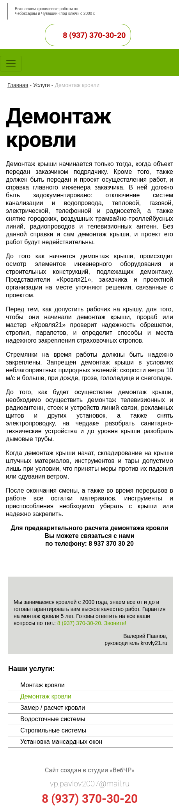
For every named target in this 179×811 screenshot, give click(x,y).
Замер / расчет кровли (52, 707)
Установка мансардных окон (61, 741)
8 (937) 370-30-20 (94, 35)
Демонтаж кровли (45, 696)
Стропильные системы (53, 730)
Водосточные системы (52, 719)
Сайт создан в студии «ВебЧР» (90, 770)
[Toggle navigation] (11, 63)
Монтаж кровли (42, 685)
